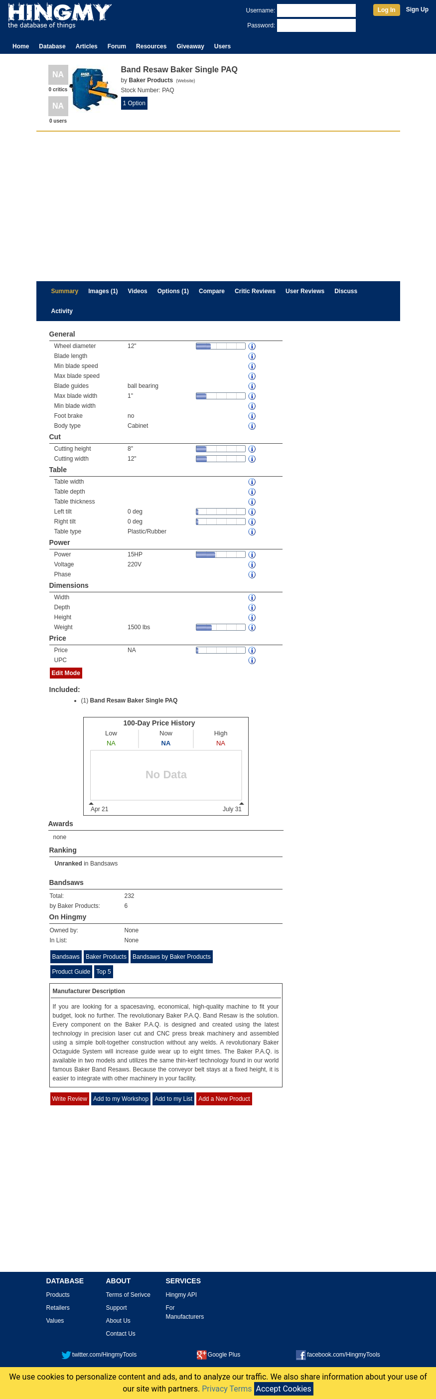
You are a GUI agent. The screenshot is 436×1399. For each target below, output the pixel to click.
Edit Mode (66, 673)
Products (58, 1294)
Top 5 (103, 971)
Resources (151, 46)
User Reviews (305, 291)
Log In (387, 9)
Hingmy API (181, 1294)
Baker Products (106, 956)
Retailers (58, 1307)
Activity (62, 311)
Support (116, 1307)
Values (55, 1320)
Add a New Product (224, 1098)
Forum (117, 46)
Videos (137, 291)
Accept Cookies (283, 1389)
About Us (118, 1320)
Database (52, 46)
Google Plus (218, 1354)
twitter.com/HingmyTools (99, 1354)
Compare (212, 291)
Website (185, 80)
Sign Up (417, 9)
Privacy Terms (227, 1389)
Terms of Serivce (128, 1294)
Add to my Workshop (120, 1098)
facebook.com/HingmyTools (338, 1354)
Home (20, 46)
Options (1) (173, 291)
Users (222, 46)
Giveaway (190, 46)
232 (130, 895)
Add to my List (173, 1098)
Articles (87, 46)
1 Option (134, 103)
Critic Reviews (255, 291)
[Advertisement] (218, 206)
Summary (65, 291)
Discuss (345, 291)
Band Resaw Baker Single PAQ (134, 700)
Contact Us (121, 1333)
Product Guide (71, 971)
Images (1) (103, 291)
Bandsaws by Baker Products (172, 956)
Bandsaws (104, 863)
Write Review (69, 1098)
